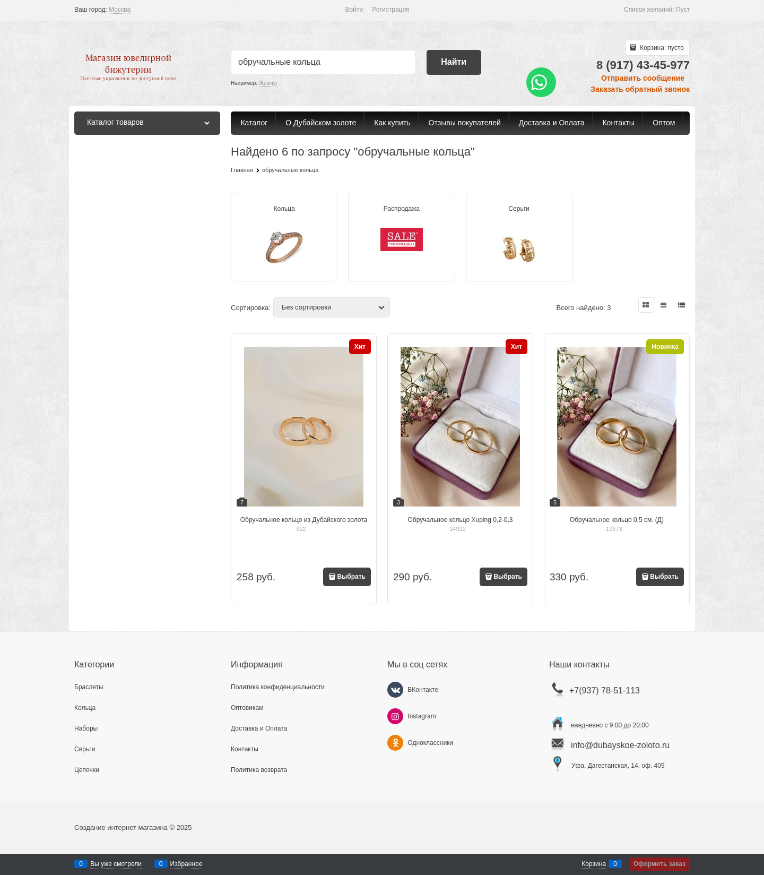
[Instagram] (395, 716)
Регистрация (391, 9)
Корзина (593, 864)
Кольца (284, 208)
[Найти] (454, 62)
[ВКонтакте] (395, 690)
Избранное (186, 864)
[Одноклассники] (395, 743)
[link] (120, 10)
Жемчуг (268, 83)
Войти (354, 9)
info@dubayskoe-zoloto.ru (620, 745)
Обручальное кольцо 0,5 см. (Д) (617, 520)
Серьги (518, 208)
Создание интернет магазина (121, 827)
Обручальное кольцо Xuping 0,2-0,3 (460, 520)
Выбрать (351, 576)
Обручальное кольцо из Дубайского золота (304, 520)
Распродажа (402, 208)
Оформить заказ (659, 864)
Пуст (683, 9)
